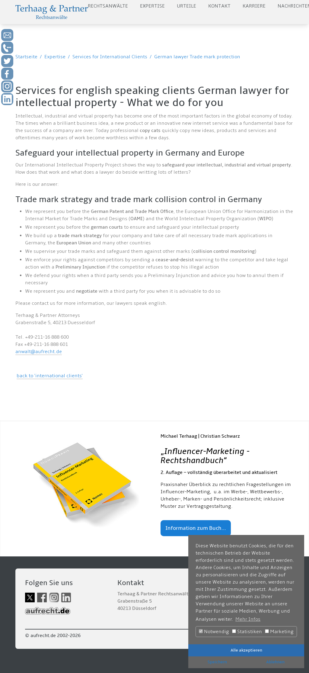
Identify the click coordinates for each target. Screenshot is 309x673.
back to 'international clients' (50, 376)
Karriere (254, 6)
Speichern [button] (217, 662)
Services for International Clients (109, 57)
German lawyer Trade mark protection (197, 57)
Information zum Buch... (195, 528)
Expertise (152, 6)
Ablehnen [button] (275, 662)
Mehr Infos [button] (247, 619)
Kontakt (219, 6)
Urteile (186, 6)
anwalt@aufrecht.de (38, 352)
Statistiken (247, 632)
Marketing (279, 632)
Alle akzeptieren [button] (246, 650)
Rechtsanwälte (108, 6)
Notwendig (214, 632)
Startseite (26, 57)
